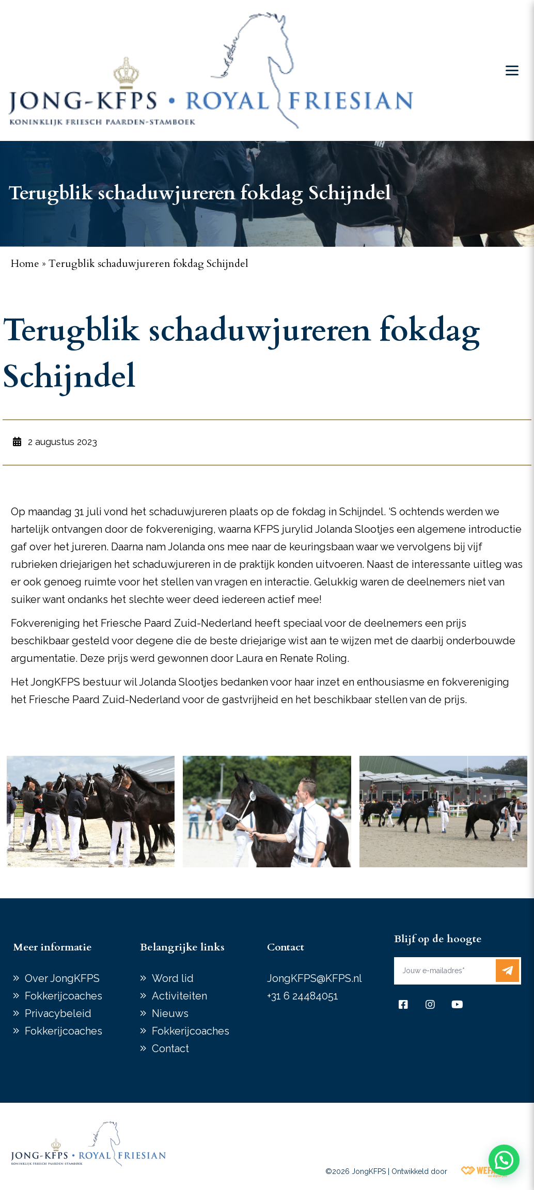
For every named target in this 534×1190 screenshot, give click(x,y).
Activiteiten (179, 996)
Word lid (173, 978)
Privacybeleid (58, 1013)
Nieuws (170, 1013)
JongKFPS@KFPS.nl (314, 978)
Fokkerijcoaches (63, 996)
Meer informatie (52, 947)
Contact (170, 1048)
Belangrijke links (182, 947)
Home (25, 264)
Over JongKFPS (62, 978)
